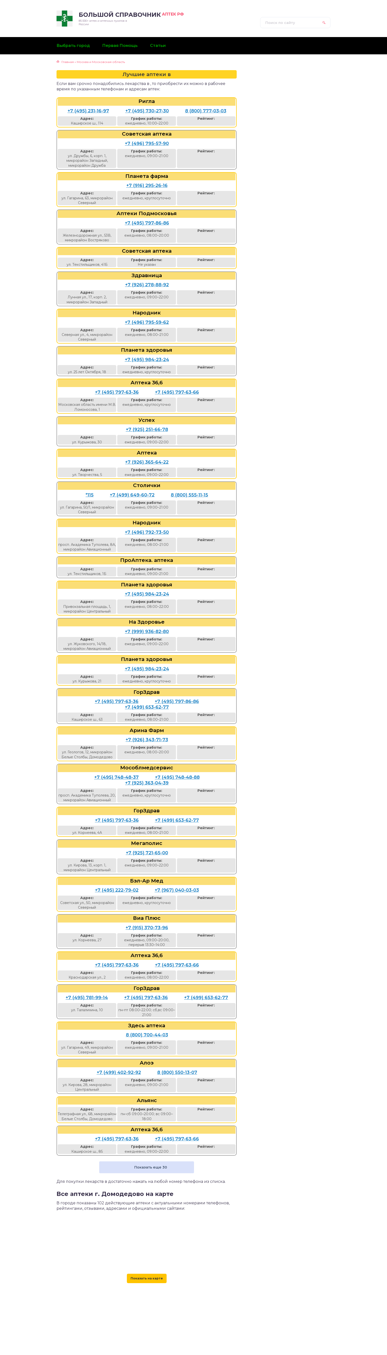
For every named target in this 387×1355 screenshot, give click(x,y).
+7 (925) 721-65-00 (147, 853)
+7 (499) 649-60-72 (132, 495)
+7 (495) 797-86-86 (147, 223)
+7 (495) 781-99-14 (87, 997)
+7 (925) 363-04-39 (147, 783)
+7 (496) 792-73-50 (147, 532)
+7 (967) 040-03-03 (177, 890)
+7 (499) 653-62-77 (147, 707)
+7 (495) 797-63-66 (177, 392)
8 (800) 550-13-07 (177, 1072)
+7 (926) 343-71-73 (147, 739)
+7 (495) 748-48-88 (177, 777)
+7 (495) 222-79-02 (116, 890)
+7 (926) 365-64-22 (147, 462)
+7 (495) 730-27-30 (147, 111)
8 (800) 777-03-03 (205, 111)
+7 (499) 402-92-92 (119, 1072)
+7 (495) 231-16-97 (88, 111)
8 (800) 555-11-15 (189, 495)
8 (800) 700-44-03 (147, 1035)
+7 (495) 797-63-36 (117, 392)
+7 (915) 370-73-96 (147, 927)
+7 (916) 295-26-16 (147, 185)
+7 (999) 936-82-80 (147, 631)
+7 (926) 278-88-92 (147, 284)
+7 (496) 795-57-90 (147, 143)
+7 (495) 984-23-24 (147, 359)
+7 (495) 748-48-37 (116, 777)
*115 (90, 495)
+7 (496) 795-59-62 (147, 322)
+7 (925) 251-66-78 (147, 429)
